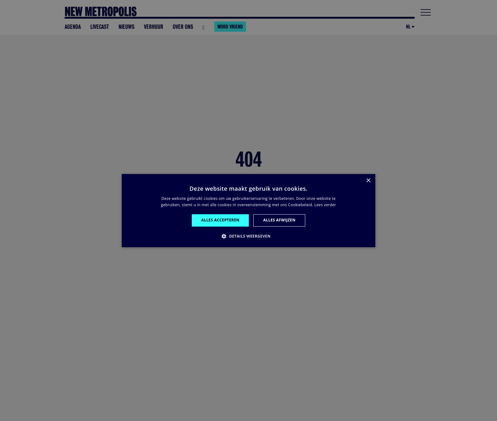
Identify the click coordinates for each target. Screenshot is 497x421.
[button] (248, 236)
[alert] (248, 210)
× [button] (368, 180)
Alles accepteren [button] (220, 220)
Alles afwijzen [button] (279, 220)
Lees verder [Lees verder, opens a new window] (325, 204)
